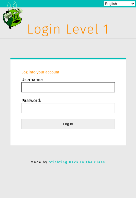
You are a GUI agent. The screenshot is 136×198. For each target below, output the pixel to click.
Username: (32, 79)
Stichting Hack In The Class (77, 162)
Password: (31, 100)
